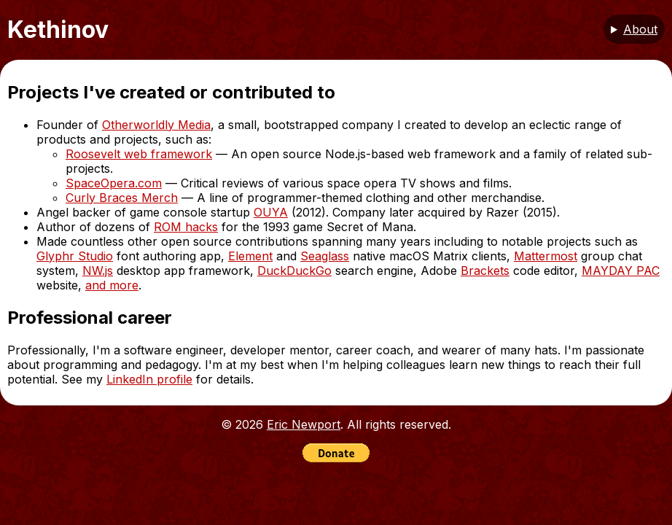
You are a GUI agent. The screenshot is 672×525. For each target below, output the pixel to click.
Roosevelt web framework (139, 154)
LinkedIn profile (149, 379)
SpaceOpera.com (114, 183)
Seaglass (324, 256)
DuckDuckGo (294, 270)
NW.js (97, 270)
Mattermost (545, 256)
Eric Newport (303, 424)
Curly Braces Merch (122, 197)
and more (111, 285)
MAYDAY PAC (621, 270)
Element (250, 256)
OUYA (271, 212)
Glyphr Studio (74, 256)
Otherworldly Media (156, 124)
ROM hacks (186, 226)
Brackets (485, 270)
